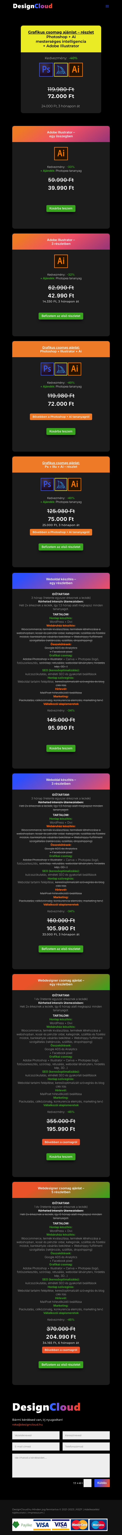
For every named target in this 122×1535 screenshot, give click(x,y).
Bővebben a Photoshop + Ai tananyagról (61, 416)
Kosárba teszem (60, 208)
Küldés (102, 1481)
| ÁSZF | (79, 1507)
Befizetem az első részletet (61, 316)
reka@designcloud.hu (27, 1422)
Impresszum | (36, 1510)
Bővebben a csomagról (61, 1140)
